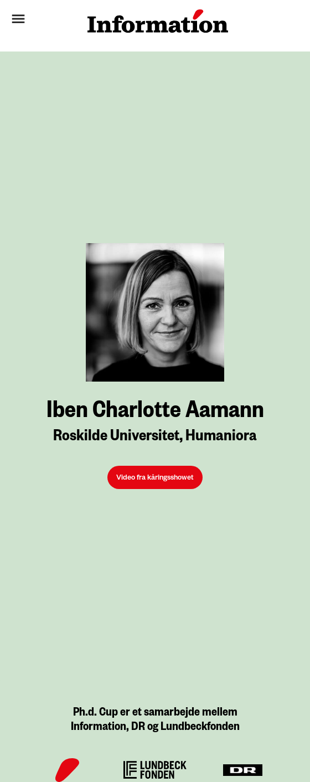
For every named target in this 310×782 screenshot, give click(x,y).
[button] (40, 21)
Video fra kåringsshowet (155, 478)
